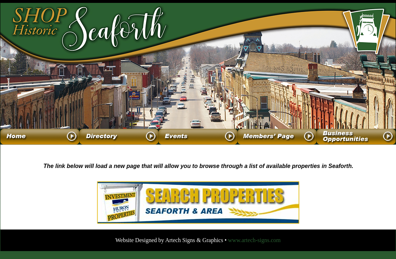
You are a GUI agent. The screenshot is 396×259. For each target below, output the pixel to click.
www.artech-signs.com (254, 240)
